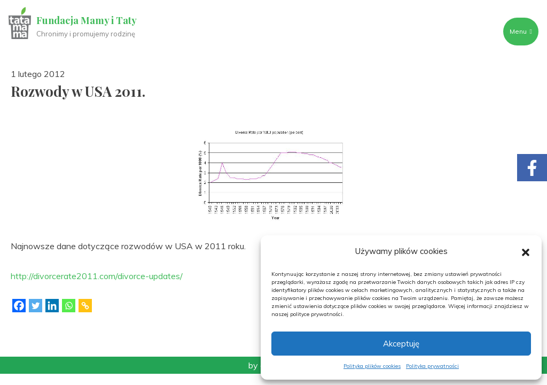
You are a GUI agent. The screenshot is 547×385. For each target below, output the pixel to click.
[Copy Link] (85, 305)
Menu (521, 31)
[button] (525, 251)
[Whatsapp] (68, 305)
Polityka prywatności (432, 366)
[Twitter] (35, 305)
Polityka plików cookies (372, 366)
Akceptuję (401, 343)
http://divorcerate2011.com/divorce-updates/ (97, 276)
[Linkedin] (52, 305)
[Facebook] (19, 305)
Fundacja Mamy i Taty (86, 20)
